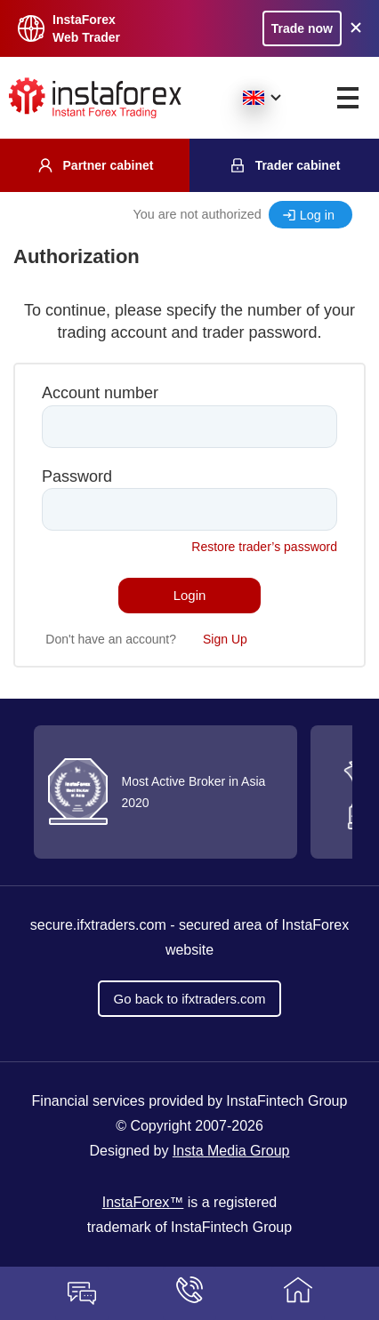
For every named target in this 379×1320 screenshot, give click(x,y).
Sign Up (225, 639)
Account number (100, 393)
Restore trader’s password (264, 547)
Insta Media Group (231, 1150)
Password (77, 476)
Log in (317, 215)
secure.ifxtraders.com (98, 924)
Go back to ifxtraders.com (190, 998)
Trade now (302, 28)
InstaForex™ (143, 1202)
